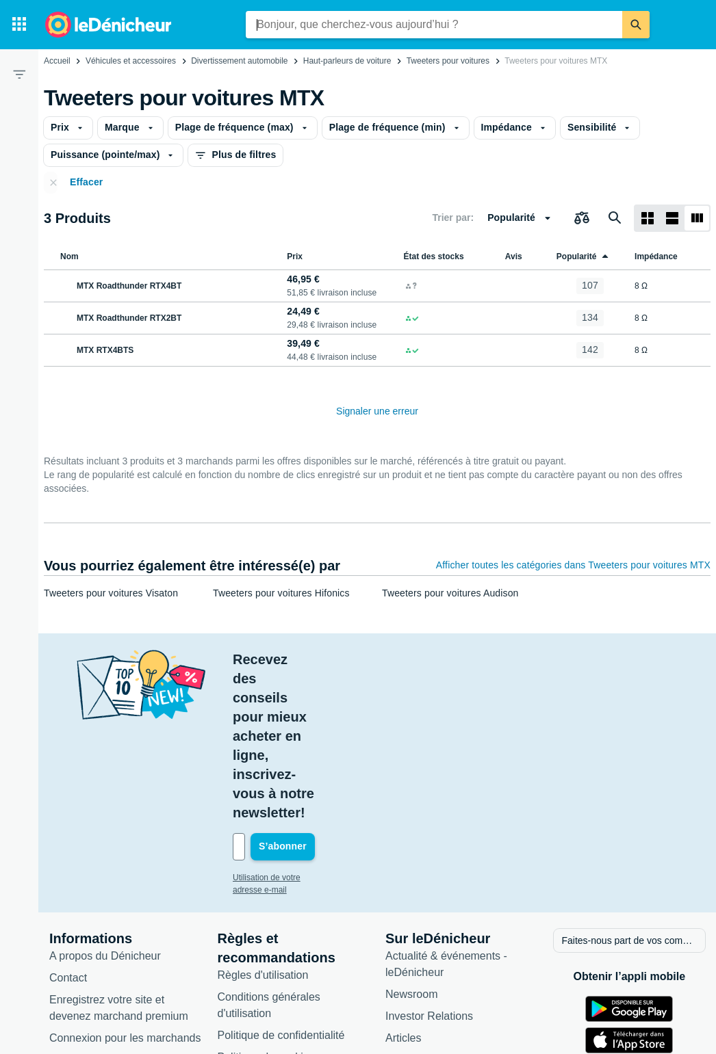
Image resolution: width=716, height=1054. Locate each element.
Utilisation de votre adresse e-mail (295, 743)
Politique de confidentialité (281, 900)
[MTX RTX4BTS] (162, 350)
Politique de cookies (266, 921)
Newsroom (411, 859)
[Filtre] (19, 74)
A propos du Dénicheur (105, 820)
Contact (68, 842)
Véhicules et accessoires (131, 61)
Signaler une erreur (377, 411)
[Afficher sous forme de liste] (672, 218)
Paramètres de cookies (274, 943)
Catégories (411, 924)
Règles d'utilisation (263, 839)
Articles (403, 902)
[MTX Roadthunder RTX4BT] (162, 286)
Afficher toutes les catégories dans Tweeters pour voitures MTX (573, 564)
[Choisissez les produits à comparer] (582, 218)
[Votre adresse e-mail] (325, 712)
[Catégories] (19, 24)
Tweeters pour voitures (448, 61)
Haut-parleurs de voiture (347, 61)
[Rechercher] (636, 24)
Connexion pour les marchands (125, 902)
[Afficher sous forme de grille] (647, 218)
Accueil (57, 61)
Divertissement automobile (239, 61)
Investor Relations (429, 880)
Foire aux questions (97, 924)
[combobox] (434, 24)
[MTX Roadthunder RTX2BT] (162, 318)
